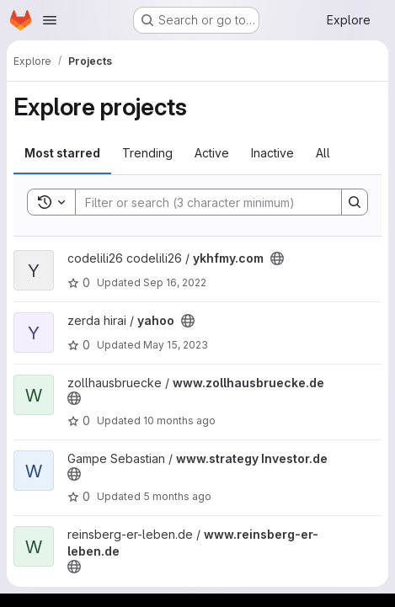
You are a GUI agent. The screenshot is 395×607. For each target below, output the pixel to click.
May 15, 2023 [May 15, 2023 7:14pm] (175, 344)
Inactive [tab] (272, 153)
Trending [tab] (147, 153)
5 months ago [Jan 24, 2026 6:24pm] (177, 496)
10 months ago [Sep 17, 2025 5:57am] (179, 420)
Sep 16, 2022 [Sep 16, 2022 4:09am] (174, 282)
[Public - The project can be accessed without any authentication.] (277, 258)
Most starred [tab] (62, 153)
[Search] (200, 202)
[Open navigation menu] (49, 20)
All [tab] (323, 153)
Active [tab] (212, 153)
